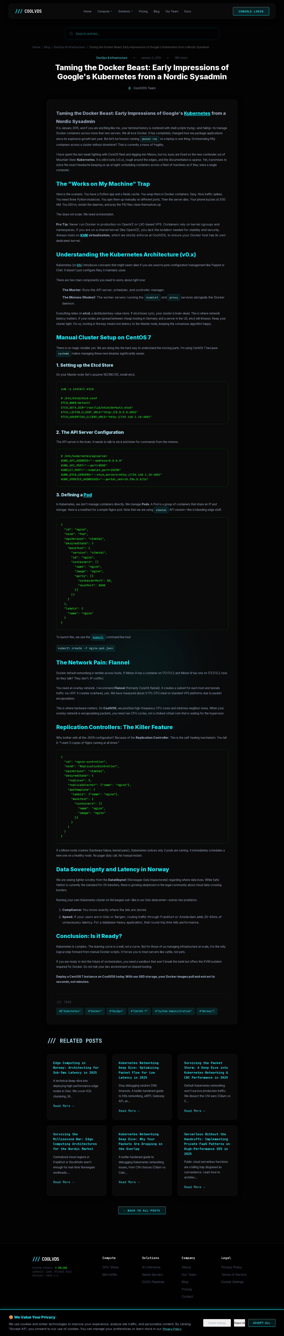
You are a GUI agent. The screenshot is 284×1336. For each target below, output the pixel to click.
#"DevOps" (116, 1011)
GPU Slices (110, 1267)
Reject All (236, 1324)
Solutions (124, 11)
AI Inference (151, 1267)
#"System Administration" (173, 1011)
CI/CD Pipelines (153, 1282)
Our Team (172, 11)
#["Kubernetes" (70, 1011)
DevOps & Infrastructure (69, 47)
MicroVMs (109, 1274)
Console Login (251, 11)
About (186, 1267)
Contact (187, 1296)
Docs (187, 11)
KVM (84, 235)
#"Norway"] (207, 1011)
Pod (88, 494)
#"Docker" (95, 1011)
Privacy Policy (173, 1330)
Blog (156, 11)
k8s (79, 265)
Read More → (63, 1106)
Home (87, 11)
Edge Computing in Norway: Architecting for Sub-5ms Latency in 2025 (76, 1068)
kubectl (98, 637)
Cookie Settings (213, 1324)
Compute (104, 11)
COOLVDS (28, 11)
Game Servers (152, 1274)
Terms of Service (233, 1274)
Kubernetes (197, 113)
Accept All (260, 1324)
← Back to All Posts (142, 1210)
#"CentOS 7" (139, 1011)
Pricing (143, 11)
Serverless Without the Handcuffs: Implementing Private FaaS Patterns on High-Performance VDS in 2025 (207, 1144)
